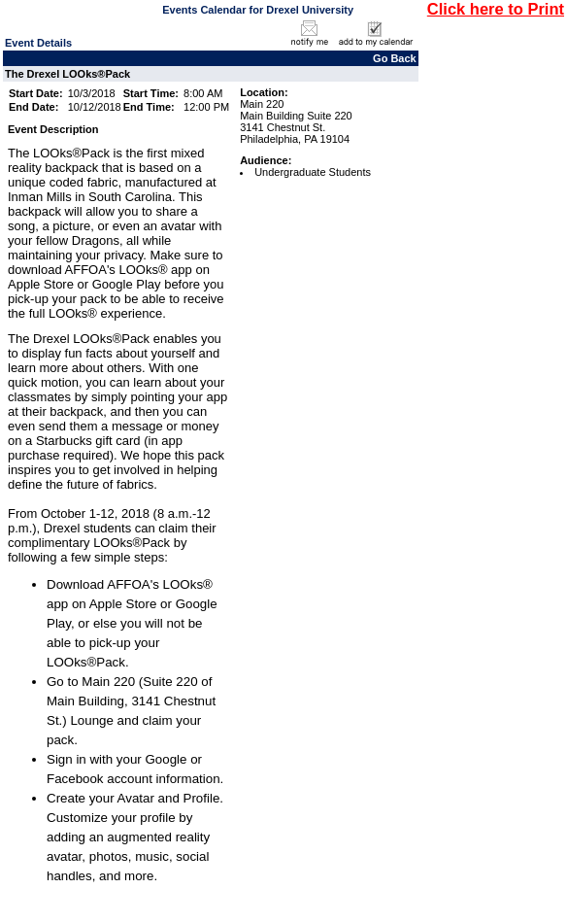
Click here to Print (495, 8)
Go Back (395, 58)
